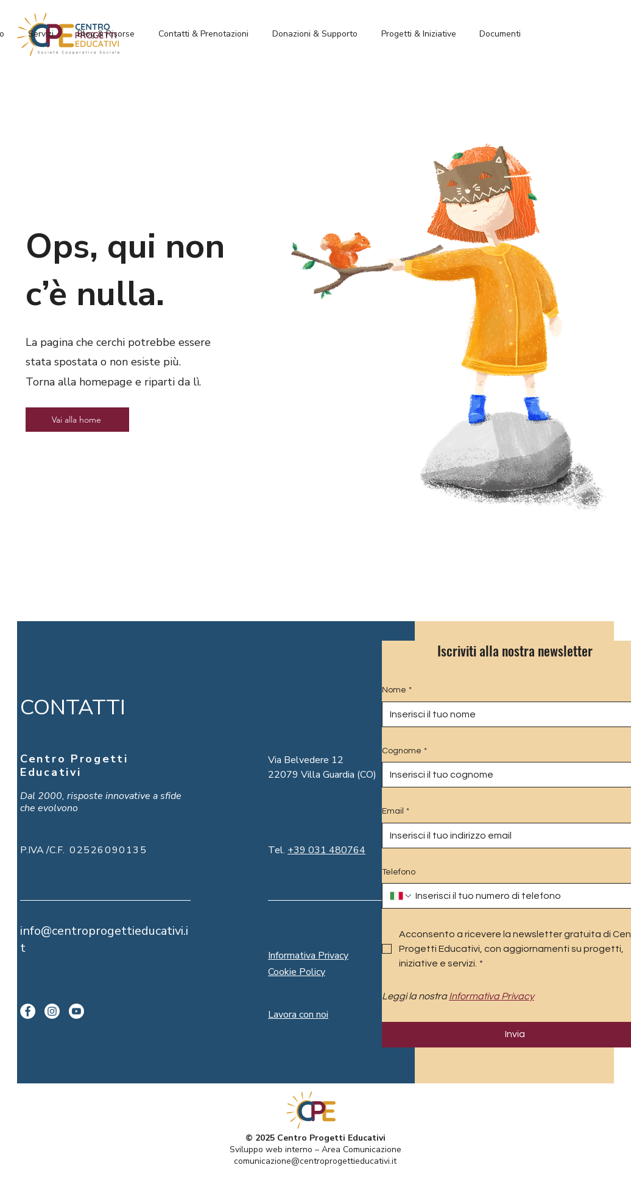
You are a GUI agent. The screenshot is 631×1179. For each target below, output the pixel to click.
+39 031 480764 (326, 850)
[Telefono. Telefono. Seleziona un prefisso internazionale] (401, 896)
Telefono (398, 872)
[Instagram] (52, 1011)
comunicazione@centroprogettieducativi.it (315, 1161)
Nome (397, 691)
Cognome (404, 751)
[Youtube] (76, 1011)
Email (395, 812)
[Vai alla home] (77, 419)
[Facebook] (27, 1011)
